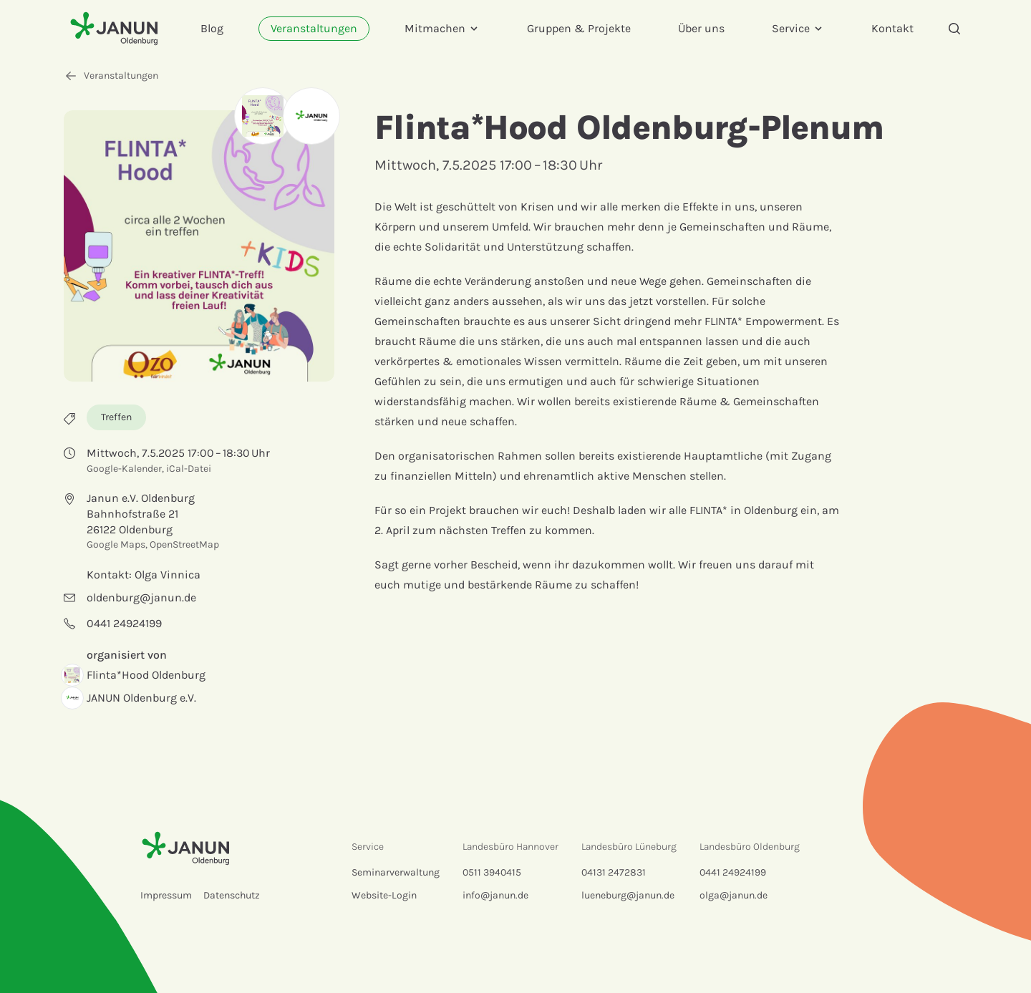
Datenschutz (231, 895)
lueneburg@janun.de (627, 895)
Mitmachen (442, 28)
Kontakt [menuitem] (892, 28)
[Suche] (954, 28)
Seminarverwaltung (396, 872)
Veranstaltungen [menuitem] (314, 28)
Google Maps (116, 544)
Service (798, 28)
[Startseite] (114, 28)
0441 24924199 (733, 872)
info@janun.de (495, 895)
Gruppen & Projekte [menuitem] (579, 28)
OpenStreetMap (184, 544)
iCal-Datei (188, 468)
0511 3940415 (492, 872)
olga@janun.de (734, 895)
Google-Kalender (124, 468)
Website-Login (384, 895)
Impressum (166, 895)
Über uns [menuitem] (701, 28)
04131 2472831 (613, 872)
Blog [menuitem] (211, 28)
